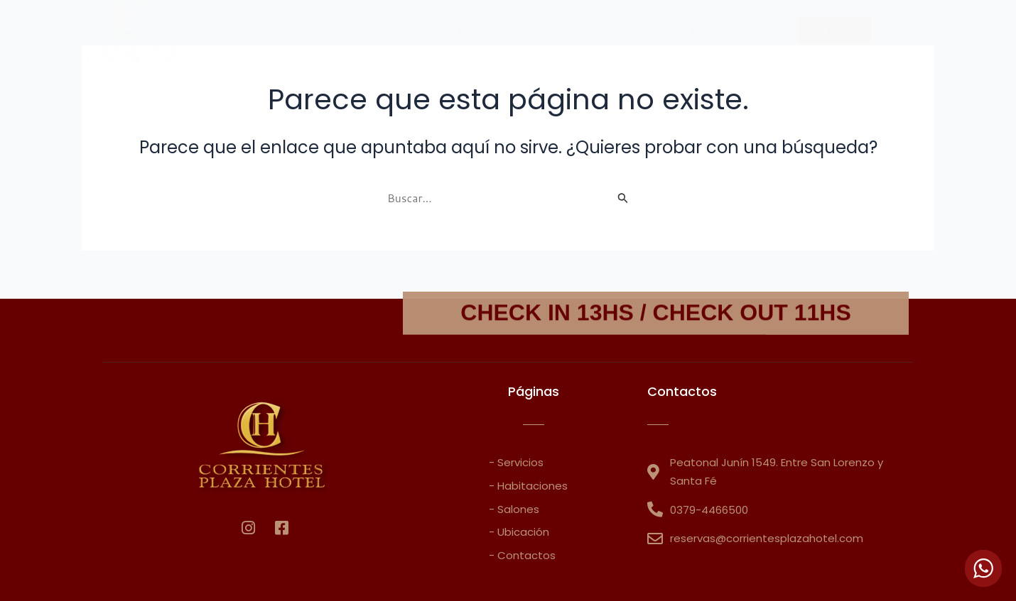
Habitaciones (424, 30)
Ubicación (594, 30)
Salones (672, 30)
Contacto (750, 30)
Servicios (514, 30)
